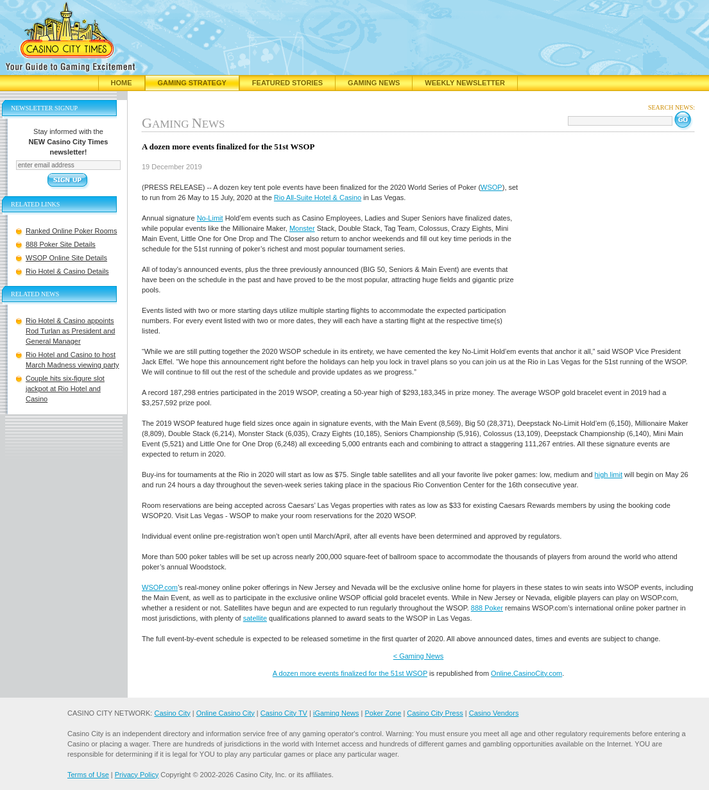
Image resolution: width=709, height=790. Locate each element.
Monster (302, 228)
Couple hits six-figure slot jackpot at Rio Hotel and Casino (65, 388)
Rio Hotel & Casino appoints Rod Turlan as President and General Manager (70, 331)
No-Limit (210, 218)
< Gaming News (418, 656)
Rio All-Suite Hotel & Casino (317, 197)
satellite (255, 618)
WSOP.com (160, 587)
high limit (608, 474)
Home (121, 83)
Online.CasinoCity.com (526, 673)
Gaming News (374, 83)
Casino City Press (435, 713)
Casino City (172, 713)
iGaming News (336, 713)
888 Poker (487, 608)
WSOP (491, 187)
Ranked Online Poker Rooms (71, 231)
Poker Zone (382, 713)
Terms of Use (88, 774)
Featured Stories (287, 83)
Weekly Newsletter (465, 83)
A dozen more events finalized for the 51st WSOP (350, 673)
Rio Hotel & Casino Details (67, 271)
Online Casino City (225, 713)
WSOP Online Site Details (66, 258)
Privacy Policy (136, 774)
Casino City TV (284, 713)
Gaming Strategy (192, 83)
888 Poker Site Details (61, 244)
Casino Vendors (494, 713)
